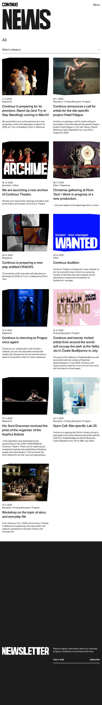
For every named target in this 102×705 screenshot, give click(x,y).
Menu (96, 4)
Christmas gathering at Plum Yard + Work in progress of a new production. (73, 194)
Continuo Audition (66, 262)
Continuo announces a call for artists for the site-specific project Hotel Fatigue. (74, 110)
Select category (11, 49)
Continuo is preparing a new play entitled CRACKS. (22, 264)
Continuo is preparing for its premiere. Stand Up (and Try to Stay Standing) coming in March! (25, 110)
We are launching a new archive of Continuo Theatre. (25, 192)
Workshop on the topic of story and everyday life (24, 514)
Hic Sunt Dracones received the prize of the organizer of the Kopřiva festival (25, 429)
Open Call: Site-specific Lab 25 (75, 425)
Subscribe (95, 659)
